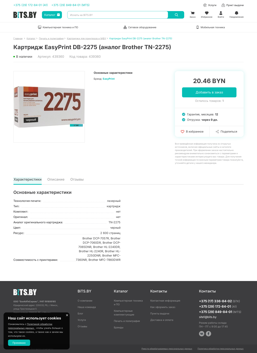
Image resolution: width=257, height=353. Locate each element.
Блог (80, 313)
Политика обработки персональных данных (221, 348)
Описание (56, 179)
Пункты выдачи (159, 313)
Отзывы (77, 179)
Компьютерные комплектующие (124, 312)
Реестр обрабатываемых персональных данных (167, 348)
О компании (85, 300)
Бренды (118, 327)
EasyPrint (109, 78)
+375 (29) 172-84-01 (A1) (30, 5)
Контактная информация (165, 300)
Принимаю (19, 342)
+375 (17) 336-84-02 (219, 301)
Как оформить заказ (162, 307)
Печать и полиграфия (127, 320)
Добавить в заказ (209, 92)
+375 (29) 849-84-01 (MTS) (70, 5)
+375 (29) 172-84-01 (218, 306)
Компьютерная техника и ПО (128, 302)
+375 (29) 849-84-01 (220, 312)
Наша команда (87, 307)
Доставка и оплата (161, 319)
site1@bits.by (207, 317)
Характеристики (27, 179)
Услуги (82, 319)
